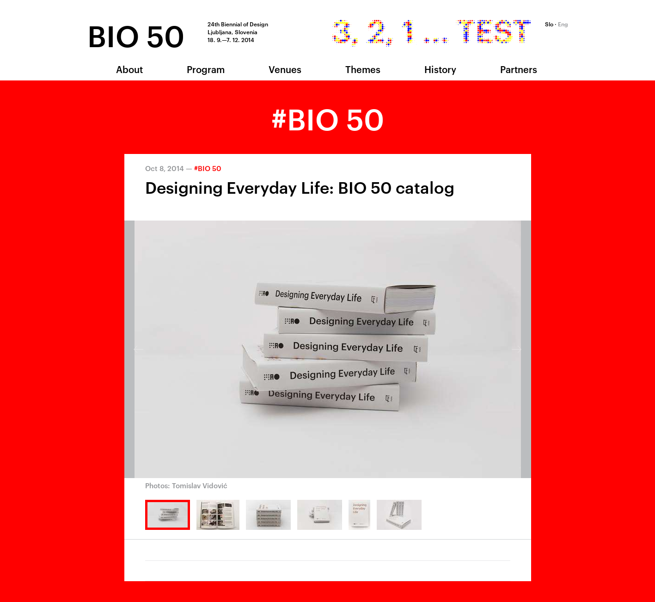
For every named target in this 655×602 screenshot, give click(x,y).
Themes (362, 68)
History (440, 68)
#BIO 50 (207, 168)
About (129, 68)
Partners (518, 68)
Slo (549, 23)
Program (206, 68)
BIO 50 (135, 34)
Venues (285, 68)
